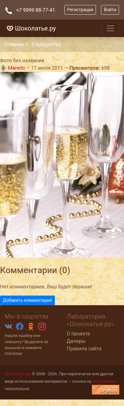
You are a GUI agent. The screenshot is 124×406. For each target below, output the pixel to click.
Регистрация (80, 9)
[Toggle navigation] (110, 28)
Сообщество (46, 44)
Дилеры (76, 341)
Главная (14, 44)
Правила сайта (84, 349)
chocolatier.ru (104, 381)
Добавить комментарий (27, 300)
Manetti (12, 68)
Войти (110, 9)
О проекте (78, 334)
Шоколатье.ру (30, 28)
